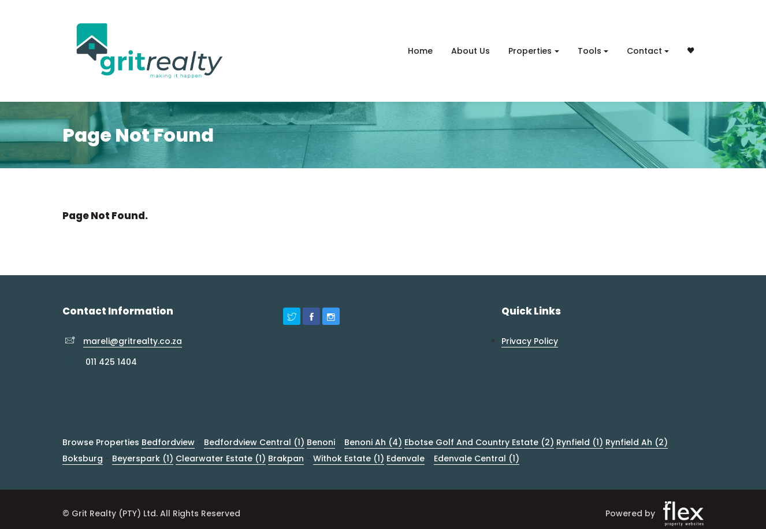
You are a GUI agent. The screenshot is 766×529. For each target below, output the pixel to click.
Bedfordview (168, 442)
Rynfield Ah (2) (636, 442)
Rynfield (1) (579, 442)
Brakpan (286, 458)
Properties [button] (530, 51)
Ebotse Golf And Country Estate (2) (479, 442)
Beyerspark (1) (142, 458)
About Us (470, 51)
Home (420, 51)
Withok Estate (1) (348, 458)
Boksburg (82, 458)
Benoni (321, 442)
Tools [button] (589, 51)
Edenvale (405, 458)
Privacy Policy (529, 341)
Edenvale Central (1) (476, 458)
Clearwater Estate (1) (221, 458)
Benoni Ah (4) (373, 442)
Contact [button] (644, 51)
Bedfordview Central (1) (254, 442)
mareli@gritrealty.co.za (132, 341)
